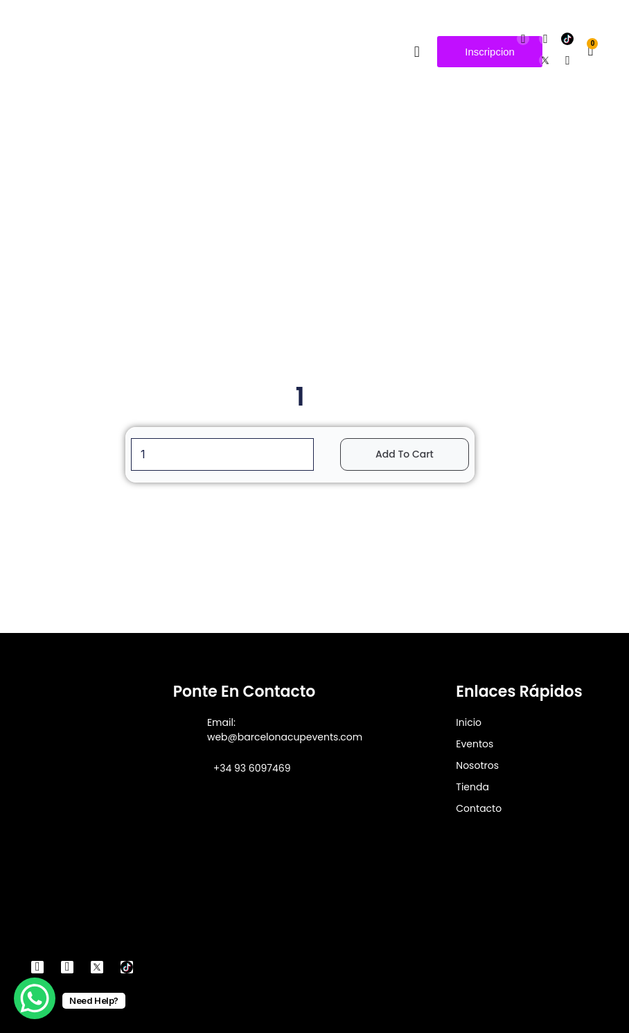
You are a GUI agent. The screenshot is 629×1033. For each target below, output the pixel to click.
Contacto (479, 808)
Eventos (474, 744)
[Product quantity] (222, 454)
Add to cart (404, 454)
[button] (416, 51)
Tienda (472, 787)
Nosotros (477, 765)
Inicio (468, 722)
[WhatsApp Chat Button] (34, 998)
